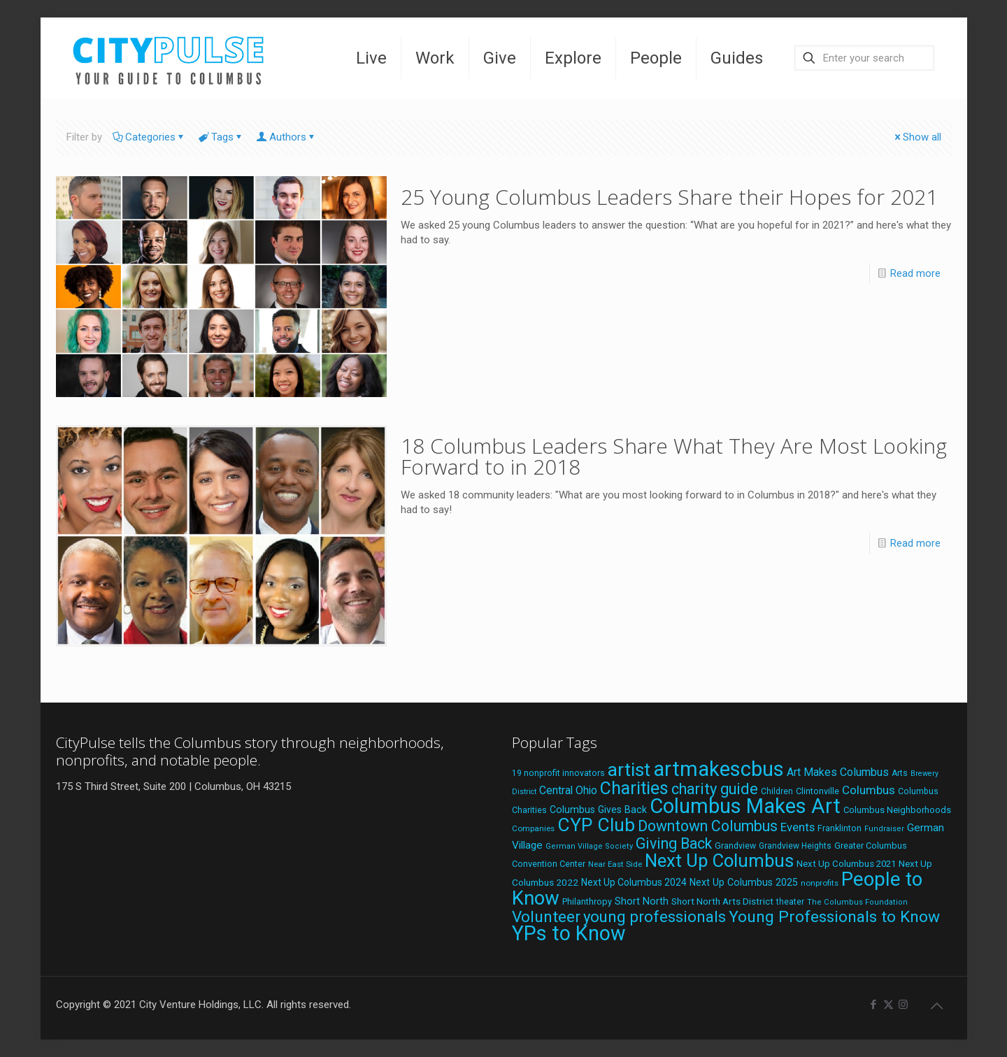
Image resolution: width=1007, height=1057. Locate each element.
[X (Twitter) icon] (888, 1004)
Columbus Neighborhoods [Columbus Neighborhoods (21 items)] (897, 810)
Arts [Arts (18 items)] (900, 773)
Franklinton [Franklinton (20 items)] (839, 828)
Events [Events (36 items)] (797, 827)
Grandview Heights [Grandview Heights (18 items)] (795, 846)
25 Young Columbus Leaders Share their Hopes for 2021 (669, 196)
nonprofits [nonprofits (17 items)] (819, 883)
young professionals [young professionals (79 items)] (654, 916)
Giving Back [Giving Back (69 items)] (674, 843)
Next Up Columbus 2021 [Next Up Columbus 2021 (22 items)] (846, 863)
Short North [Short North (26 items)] (642, 901)
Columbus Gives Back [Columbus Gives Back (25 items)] (598, 809)
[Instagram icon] (903, 1004)
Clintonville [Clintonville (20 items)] (817, 791)
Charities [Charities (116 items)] (634, 788)
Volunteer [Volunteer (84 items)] (546, 916)
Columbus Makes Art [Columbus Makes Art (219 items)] (745, 806)
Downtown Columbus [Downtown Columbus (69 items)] (708, 826)
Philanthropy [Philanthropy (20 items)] (587, 901)
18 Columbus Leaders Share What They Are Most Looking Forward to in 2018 (674, 456)
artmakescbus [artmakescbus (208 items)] (718, 769)
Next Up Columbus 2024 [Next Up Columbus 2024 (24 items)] (634, 882)
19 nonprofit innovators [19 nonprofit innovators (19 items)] (558, 773)
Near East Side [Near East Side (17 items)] (615, 864)
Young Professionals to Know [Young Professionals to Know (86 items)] (834, 916)
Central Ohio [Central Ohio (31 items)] (568, 790)
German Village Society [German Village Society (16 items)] (589, 846)
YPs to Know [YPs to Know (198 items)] (569, 933)
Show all (916, 137)
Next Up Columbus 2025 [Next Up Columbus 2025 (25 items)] (744, 882)
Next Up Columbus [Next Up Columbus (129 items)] (719, 860)
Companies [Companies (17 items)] (533, 828)
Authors (287, 137)
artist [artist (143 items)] (629, 769)
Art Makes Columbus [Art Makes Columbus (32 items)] (838, 772)
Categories (149, 137)
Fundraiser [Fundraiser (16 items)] (884, 828)
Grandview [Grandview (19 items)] (735, 846)
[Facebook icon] (874, 1004)
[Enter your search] (864, 58)
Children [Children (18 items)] (777, 791)
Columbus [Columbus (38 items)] (868, 790)
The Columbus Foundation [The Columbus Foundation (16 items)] (857, 902)
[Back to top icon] (937, 1006)
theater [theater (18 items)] (790, 902)
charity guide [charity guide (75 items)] (714, 789)
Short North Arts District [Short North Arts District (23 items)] (722, 901)
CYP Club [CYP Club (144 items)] (596, 824)
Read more (915, 273)
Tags (221, 137)
